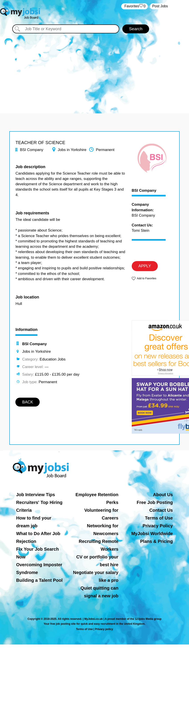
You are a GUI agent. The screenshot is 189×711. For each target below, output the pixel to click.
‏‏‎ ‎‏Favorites (134, 6)
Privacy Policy (158, 525)
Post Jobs (160, 6)
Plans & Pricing (156, 541)
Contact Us (161, 510)
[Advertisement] (94, 71)
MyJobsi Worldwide (152, 533)
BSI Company (144, 191)
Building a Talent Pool (39, 580)
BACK (27, 402)
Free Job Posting (155, 502)
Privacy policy (104, 629)
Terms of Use (159, 518)
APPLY (144, 266)
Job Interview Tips (35, 494)
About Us (163, 494)
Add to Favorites (146, 278)
